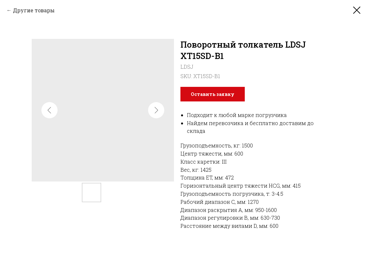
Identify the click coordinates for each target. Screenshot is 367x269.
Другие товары (34, 10)
